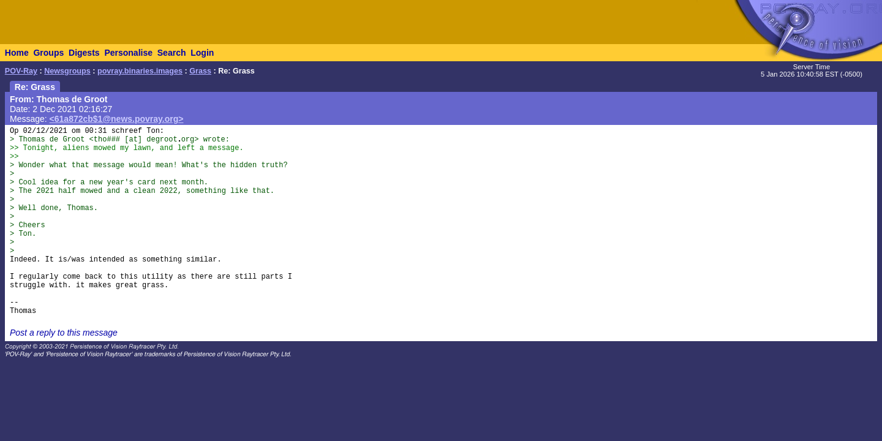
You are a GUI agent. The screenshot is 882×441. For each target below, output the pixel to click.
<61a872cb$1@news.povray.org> (117, 119)
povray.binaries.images (140, 71)
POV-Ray (21, 71)
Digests (84, 53)
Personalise (128, 53)
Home (17, 53)
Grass (200, 71)
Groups (48, 53)
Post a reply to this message (64, 332)
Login (202, 53)
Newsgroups (67, 71)
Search (171, 53)
